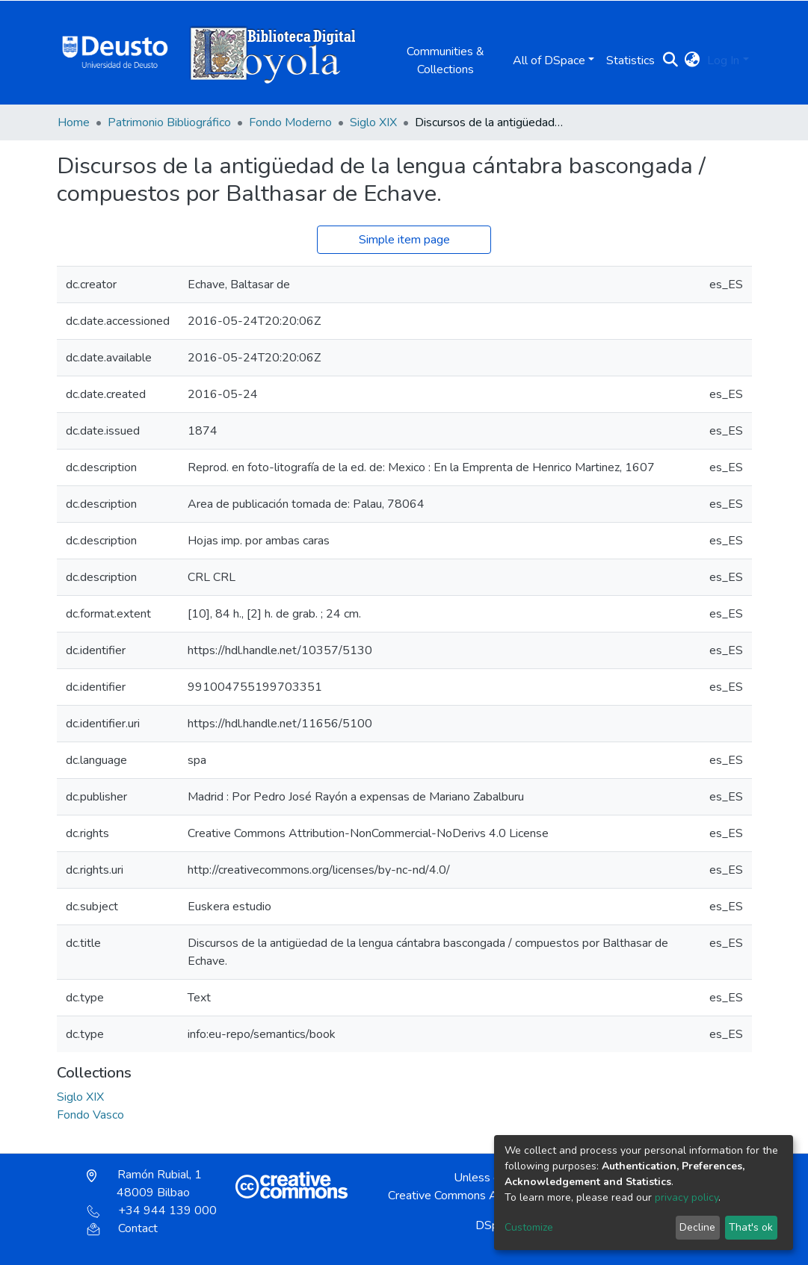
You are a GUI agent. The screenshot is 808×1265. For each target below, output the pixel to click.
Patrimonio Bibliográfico (169, 122)
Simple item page (404, 239)
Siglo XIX (373, 122)
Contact (122, 1228)
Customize (529, 1227)
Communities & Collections (445, 60)
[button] (691, 60)
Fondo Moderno (290, 122)
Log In (723, 60)
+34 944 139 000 (152, 1210)
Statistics (630, 60)
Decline (697, 1227)
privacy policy (686, 1197)
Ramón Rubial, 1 (144, 1183)
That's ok (751, 1227)
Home (74, 122)
